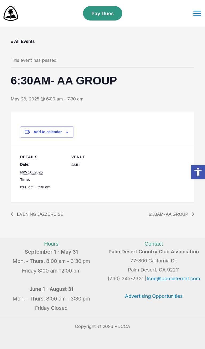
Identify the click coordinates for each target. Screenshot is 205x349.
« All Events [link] (23, 41)
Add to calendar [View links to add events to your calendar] (48, 132)
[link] (198, 172)
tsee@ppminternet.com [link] (173, 278)
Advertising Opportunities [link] (154, 296)
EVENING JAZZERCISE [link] (40, 214)
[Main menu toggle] (197, 13)
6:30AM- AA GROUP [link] (169, 214)
